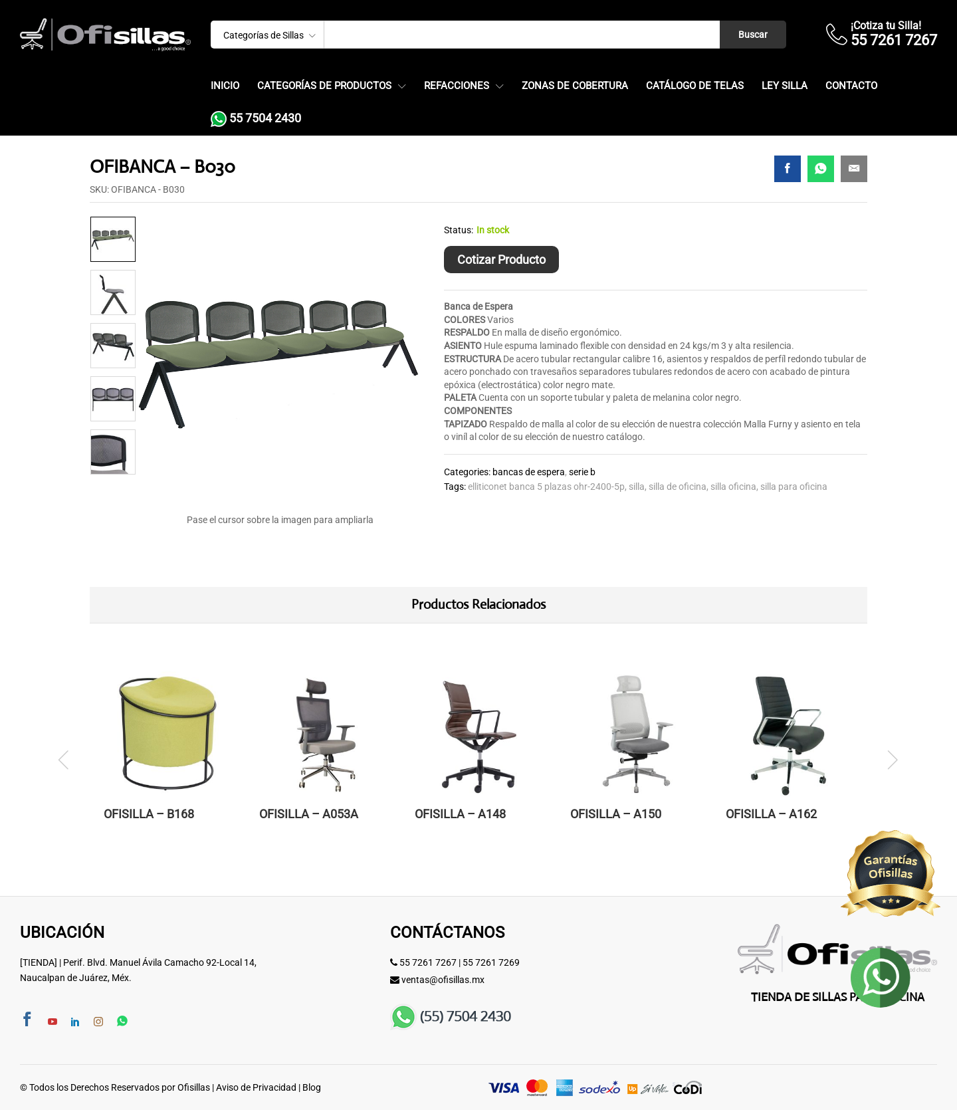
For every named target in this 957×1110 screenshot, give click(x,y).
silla (637, 486)
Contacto (851, 86)
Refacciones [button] (456, 86)
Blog (311, 1087)
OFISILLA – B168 (149, 814)
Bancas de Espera (528, 472)
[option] (113, 239)
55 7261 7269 (491, 962)
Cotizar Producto (501, 260)
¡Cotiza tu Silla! (886, 25)
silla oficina (733, 486)
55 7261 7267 (428, 962)
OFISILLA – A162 (771, 814)
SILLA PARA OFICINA (793, 486)
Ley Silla (784, 86)
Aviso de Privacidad (256, 1087)
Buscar (753, 34)
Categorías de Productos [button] (324, 86)
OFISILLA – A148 (460, 814)
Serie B (582, 472)
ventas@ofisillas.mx (442, 979)
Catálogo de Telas (695, 86)
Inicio (225, 86)
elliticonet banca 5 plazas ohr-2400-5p (546, 486)
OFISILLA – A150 (615, 814)
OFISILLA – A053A (308, 814)
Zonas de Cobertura (575, 86)
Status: (458, 230)
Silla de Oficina (677, 486)
